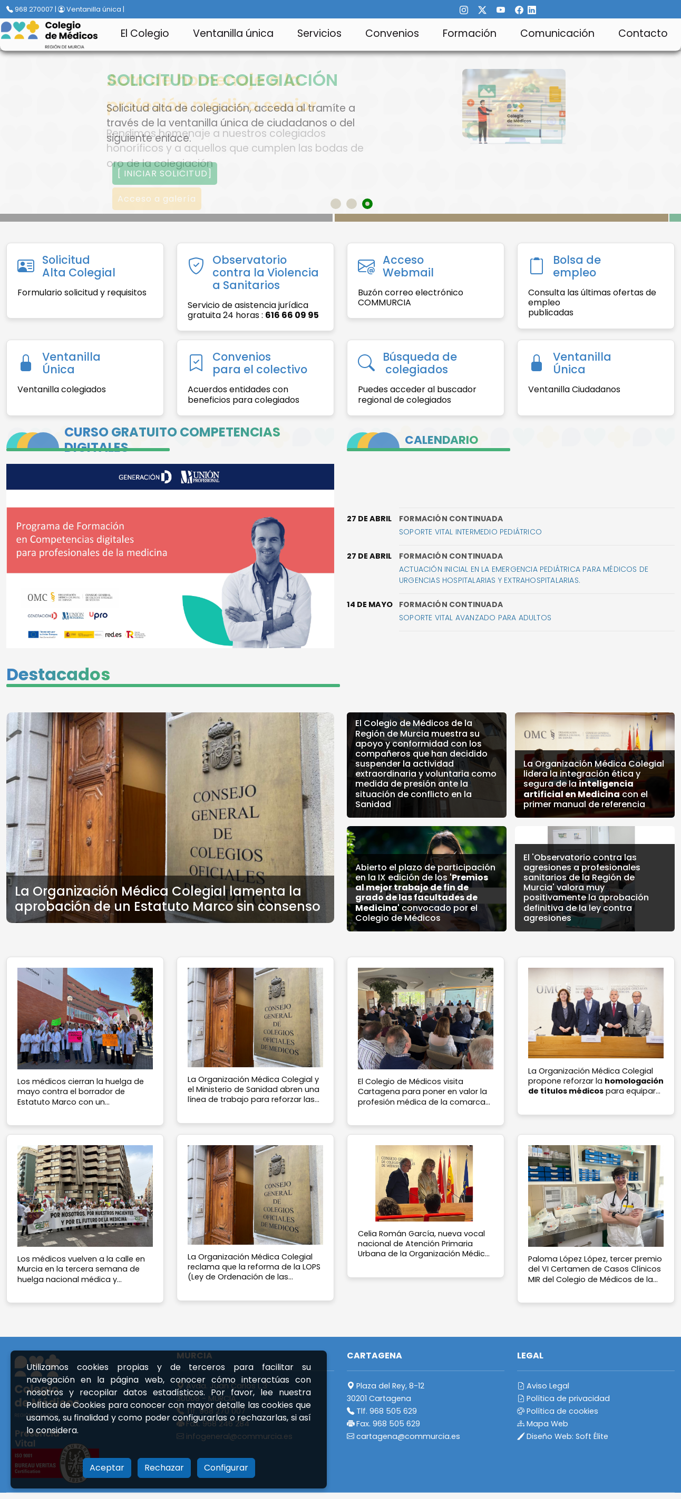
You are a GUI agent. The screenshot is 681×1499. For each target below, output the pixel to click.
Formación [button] (470, 33)
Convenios (392, 33)
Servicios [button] (319, 33)
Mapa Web (542, 1423)
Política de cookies (557, 1411)
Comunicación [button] (557, 33)
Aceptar (107, 1468)
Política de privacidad (563, 1398)
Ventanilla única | (91, 9)
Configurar (226, 1468)
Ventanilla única (233, 33)
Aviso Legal (543, 1386)
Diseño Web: (562, 1436)
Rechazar (164, 1468)
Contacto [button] (643, 33)
